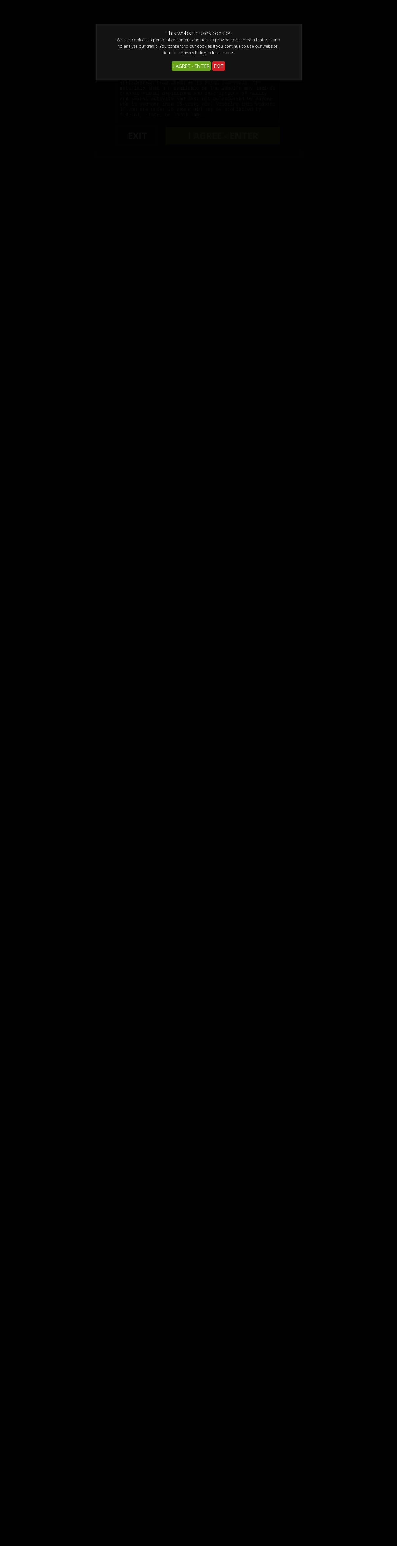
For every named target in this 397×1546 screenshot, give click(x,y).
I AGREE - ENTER (191, 66)
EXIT (219, 66)
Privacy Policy (193, 52)
